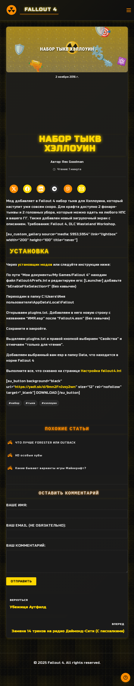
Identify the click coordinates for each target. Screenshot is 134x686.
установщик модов (35, 265)
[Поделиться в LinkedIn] (41, 189)
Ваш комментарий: (25, 545)
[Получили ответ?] (125, 677)
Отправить (21, 581)
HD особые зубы (28, 455)
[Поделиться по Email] (81, 189)
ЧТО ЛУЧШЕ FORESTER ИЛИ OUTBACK (45, 442)
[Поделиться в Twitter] (14, 189)
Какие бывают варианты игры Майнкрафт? (50, 468)
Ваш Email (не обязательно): (36, 525)
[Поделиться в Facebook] (27, 189)
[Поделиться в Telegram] (54, 189)
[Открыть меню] (128, 10)
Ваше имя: (16, 505)
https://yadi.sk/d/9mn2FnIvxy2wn (45, 387)
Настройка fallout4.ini (101, 371)
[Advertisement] (67, 106)
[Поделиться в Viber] (68, 189)
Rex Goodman (72, 162)
